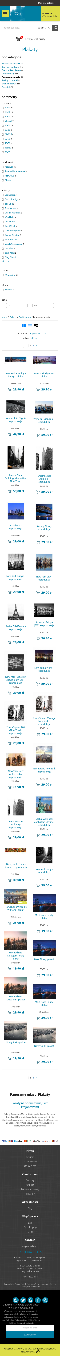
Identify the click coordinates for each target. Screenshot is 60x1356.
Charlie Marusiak (13, 213)
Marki (30, 1232)
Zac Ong (9, 204)
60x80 (9, 112)
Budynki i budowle (12, 67)
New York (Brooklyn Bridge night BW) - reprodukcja (15, 680)
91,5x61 (9, 121)
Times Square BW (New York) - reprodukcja (16, 730)
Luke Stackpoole (13, 231)
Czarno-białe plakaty (12, 70)
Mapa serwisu (30, 1162)
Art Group (10, 176)
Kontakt (30, 1240)
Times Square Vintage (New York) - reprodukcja (44, 721)
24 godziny (11, 275)
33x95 (8, 152)
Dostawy (30, 1180)
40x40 (9, 108)
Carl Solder (10, 195)
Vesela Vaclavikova (14, 244)
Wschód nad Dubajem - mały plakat (15, 956)
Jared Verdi (11, 226)
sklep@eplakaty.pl (30, 1246)
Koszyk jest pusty (30, 39)
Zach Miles (10, 253)
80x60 (8, 130)
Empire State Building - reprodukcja (44, 479)
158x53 (9, 148)
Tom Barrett (11, 208)
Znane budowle (11, 84)
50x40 (9, 116)
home (4, 317)
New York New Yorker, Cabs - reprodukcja (16, 774)
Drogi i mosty (10, 74)
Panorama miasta (12, 77)
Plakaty (30, 49)
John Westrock (12, 239)
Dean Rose (10, 222)
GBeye (8, 180)
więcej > (5, 261)
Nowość (9, 290)
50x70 (8, 139)
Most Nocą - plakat (44, 959)
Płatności (30, 1185)
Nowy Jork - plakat (16, 1042)
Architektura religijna (12, 64)
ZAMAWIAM (30, 1335)
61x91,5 (9, 134)
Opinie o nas (30, 1166)
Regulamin (30, 1194)
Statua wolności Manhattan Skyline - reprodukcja (44, 822)
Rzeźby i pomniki (11, 80)
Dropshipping (30, 1227)
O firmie (30, 1157)
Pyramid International (16, 171)
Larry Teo (10, 248)
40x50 (8, 143)
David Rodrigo (12, 199)
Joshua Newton (13, 235)
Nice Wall (10, 167)
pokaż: (26, 338)
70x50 (9, 125)
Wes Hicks (10, 217)
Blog (30, 1208)
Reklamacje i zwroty (30, 1189)
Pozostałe (7, 87)
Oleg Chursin (12, 257)
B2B (30, 1223)
